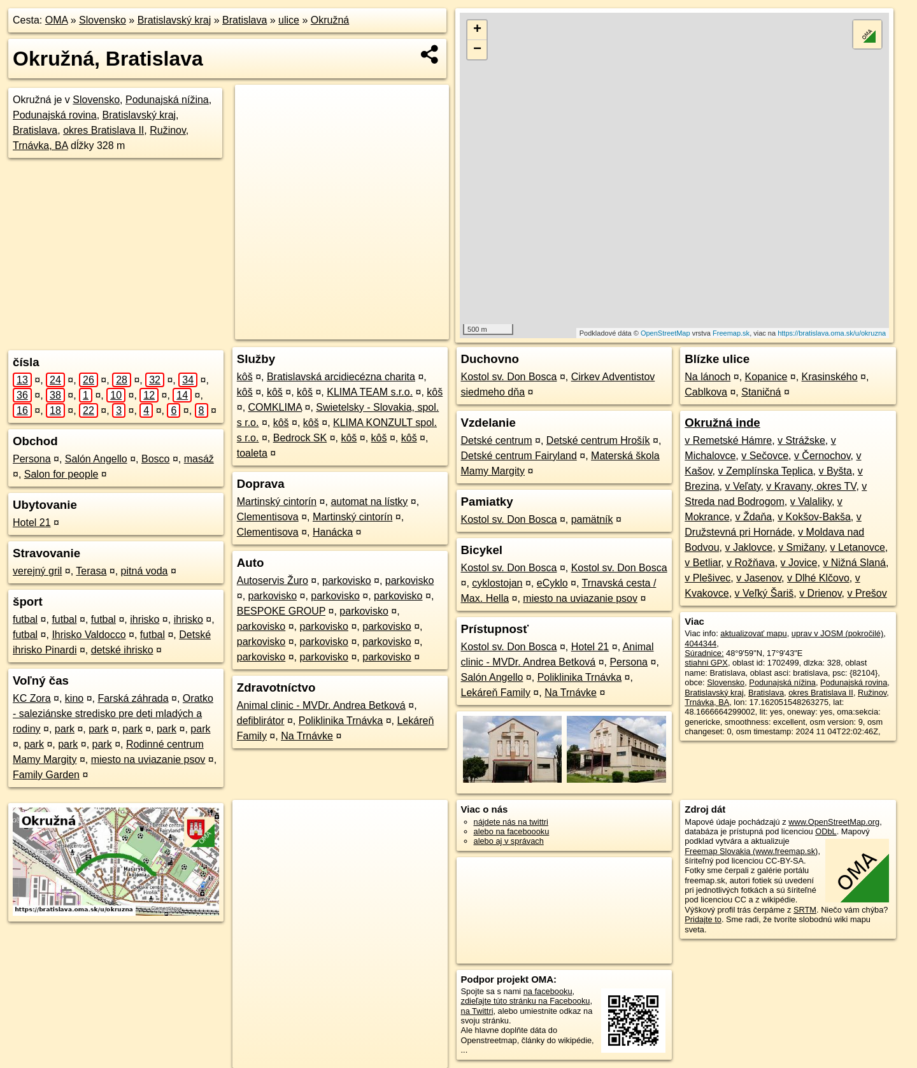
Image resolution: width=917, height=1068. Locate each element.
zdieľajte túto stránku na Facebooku (525, 1001)
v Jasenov (758, 578)
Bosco (155, 458)
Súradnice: (704, 653)
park (65, 728)
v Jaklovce (748, 547)
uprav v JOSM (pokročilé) (837, 633)
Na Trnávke (307, 735)
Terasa (91, 571)
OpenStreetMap (665, 333)
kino (74, 698)
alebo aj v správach (509, 841)
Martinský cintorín (276, 501)
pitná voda (144, 571)
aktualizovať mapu (753, 633)
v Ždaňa (753, 516)
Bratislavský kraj (174, 20)
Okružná (330, 20)
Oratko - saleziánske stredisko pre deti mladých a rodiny (113, 713)
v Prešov (866, 593)
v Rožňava (751, 562)
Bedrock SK (300, 437)
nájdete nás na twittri (511, 822)
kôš (245, 376)
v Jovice (799, 562)
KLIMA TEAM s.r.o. (370, 392)
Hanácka (333, 532)
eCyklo (552, 583)
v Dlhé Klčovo (818, 578)
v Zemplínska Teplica (765, 471)
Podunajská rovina (55, 115)
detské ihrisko (122, 649)
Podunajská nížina (167, 99)
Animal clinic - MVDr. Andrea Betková (321, 705)
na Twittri (477, 1011)
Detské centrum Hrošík (598, 440)
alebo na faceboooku (512, 831)
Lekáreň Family (495, 692)
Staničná (761, 392)
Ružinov (168, 130)
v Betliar (703, 562)
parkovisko (346, 580)
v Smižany (801, 547)
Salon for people (61, 474)
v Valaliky (811, 501)
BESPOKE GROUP (281, 611)
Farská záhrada (132, 698)
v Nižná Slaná (854, 562)
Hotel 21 (32, 522)
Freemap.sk (731, 333)
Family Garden (46, 774)
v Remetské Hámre (728, 440)
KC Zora (32, 698)
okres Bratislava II (103, 130)
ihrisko (144, 619)
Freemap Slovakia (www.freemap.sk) (751, 851)
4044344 (700, 643)
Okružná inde (722, 422)
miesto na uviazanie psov (148, 759)
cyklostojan (497, 583)
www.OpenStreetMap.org (833, 822)
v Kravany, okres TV (811, 486)
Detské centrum (496, 440)
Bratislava (244, 20)
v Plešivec (707, 578)
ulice (288, 20)
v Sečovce (764, 455)
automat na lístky (369, 501)
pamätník (592, 519)
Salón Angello (96, 458)
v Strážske (801, 440)
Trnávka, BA (40, 145)
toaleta (252, 453)
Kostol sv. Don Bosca (509, 376)
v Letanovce (857, 547)
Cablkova (706, 392)
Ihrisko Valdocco (88, 634)
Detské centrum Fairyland (519, 455)
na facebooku (547, 991)
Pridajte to (703, 919)
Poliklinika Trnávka (341, 720)
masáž (199, 458)
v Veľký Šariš (764, 593)
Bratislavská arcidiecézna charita (341, 376)
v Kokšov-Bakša (814, 516)
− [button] (477, 49)
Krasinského (830, 376)
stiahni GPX (706, 662)
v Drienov (820, 593)
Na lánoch (707, 376)
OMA (56, 20)
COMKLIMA (275, 407)
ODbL (825, 831)
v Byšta (834, 471)
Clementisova (268, 516)
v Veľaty (742, 486)
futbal (25, 619)
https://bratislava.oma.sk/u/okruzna (832, 333)
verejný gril (37, 571)
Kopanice (766, 376)
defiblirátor (261, 720)
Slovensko (102, 20)
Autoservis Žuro (272, 580)
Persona (32, 458)
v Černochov (822, 455)
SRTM (804, 910)
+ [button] (477, 29)
